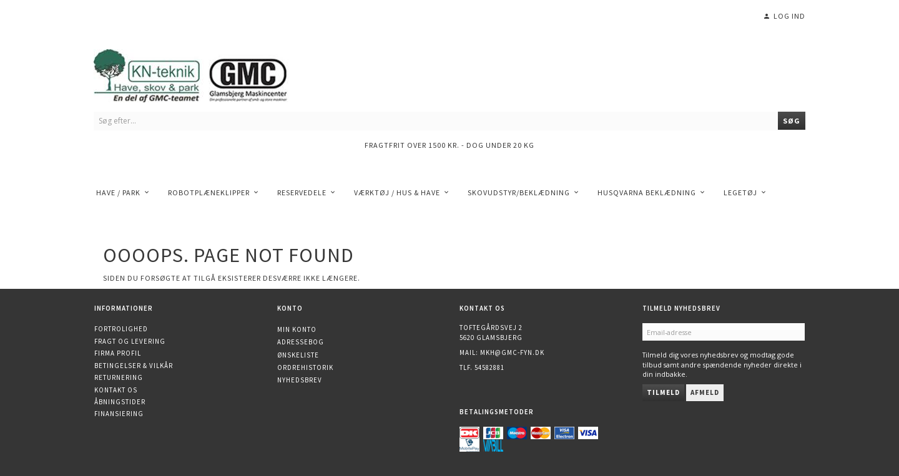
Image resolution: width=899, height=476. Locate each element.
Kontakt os (115, 390)
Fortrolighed (121, 328)
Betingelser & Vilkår (133, 365)
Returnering (118, 377)
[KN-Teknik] (206, 73)
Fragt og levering (129, 341)
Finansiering (119, 413)
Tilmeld (663, 392)
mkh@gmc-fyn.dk (512, 352)
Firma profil (117, 353)
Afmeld (704, 392)
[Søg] (791, 121)
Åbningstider (119, 401)
